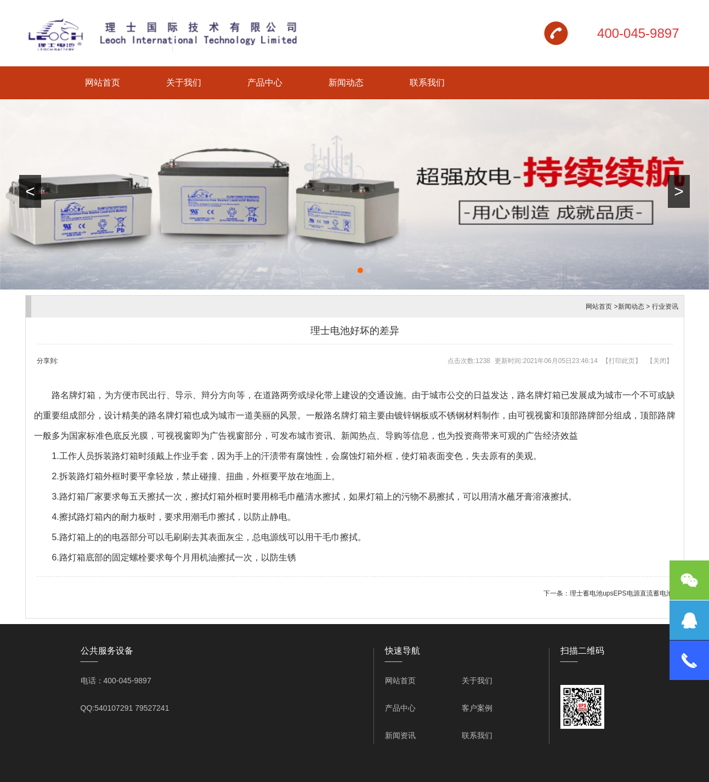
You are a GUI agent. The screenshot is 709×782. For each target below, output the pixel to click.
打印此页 (622, 361)
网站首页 (102, 82)
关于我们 (183, 82)
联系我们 (427, 82)
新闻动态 (346, 82)
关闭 (659, 361)
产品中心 (264, 82)
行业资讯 (665, 306)
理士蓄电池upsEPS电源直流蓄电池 (621, 593)
